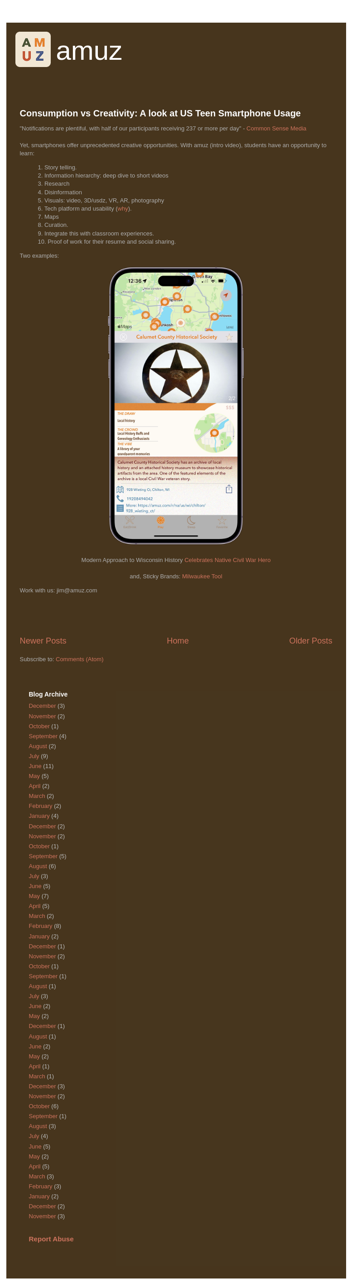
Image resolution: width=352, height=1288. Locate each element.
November (42, 716)
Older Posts (310, 640)
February (41, 806)
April (35, 786)
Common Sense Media (276, 128)
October (39, 726)
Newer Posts (43, 640)
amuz (89, 50)
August (38, 746)
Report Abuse (51, 1239)
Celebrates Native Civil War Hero (227, 560)
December (42, 705)
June (35, 766)
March (37, 796)
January (39, 815)
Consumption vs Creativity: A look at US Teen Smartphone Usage (160, 113)
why (123, 208)
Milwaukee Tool (202, 576)
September (43, 736)
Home (178, 640)
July (34, 756)
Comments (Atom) (79, 659)
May (34, 776)
